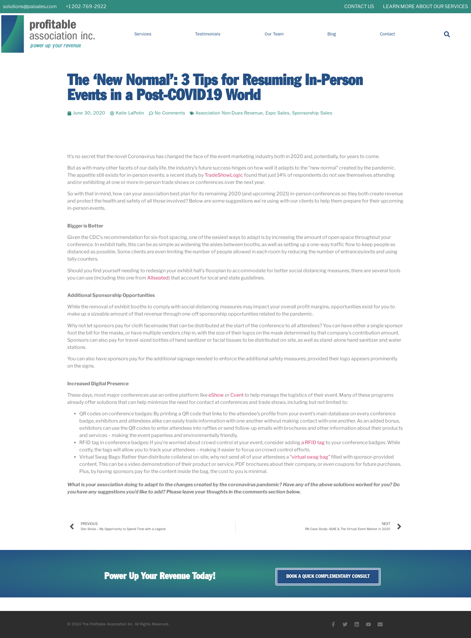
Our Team (274, 34)
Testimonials (207, 34)
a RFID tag (313, 442)
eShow (216, 395)
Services (142, 34)
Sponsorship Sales (312, 113)
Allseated (158, 278)
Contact (387, 34)
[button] (447, 34)
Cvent (237, 395)
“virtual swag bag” (310, 457)
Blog (331, 34)
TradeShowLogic (224, 175)
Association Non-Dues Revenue (229, 113)
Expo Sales (277, 113)
